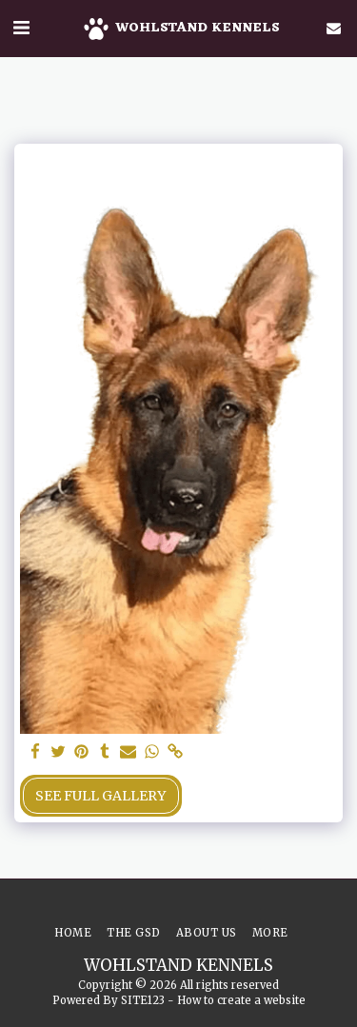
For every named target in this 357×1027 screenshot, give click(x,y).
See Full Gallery (100, 795)
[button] (21, 27)
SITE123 (143, 1000)
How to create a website (241, 1000)
